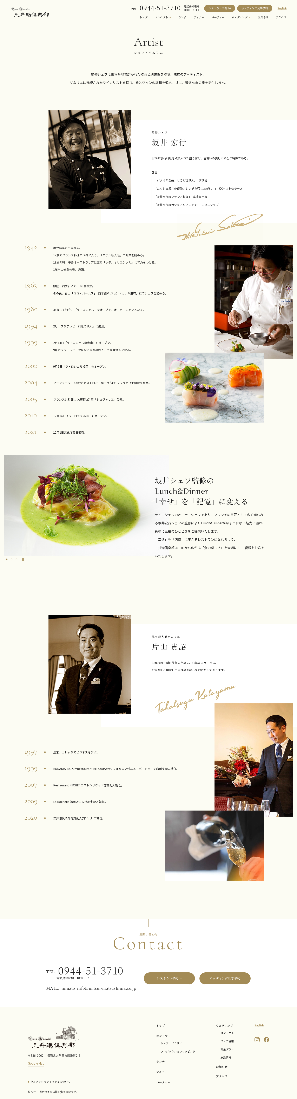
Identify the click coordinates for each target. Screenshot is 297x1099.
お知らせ (221, 1067)
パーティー (163, 1082)
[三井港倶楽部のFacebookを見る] (266, 1039)
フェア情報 (227, 1041)
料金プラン (227, 1049)
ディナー (161, 1072)
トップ (160, 1026)
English (281, 8)
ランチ (160, 1061)
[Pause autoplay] (23, 559)
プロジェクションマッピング (178, 1051)
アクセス (221, 1076)
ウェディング (224, 1026)
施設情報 (225, 1057)
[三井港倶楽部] (53, 1036)
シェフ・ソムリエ (171, 1043)
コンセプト (163, 1036)
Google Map (36, 1063)
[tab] (6, 559)
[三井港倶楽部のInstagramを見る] (257, 1039)
